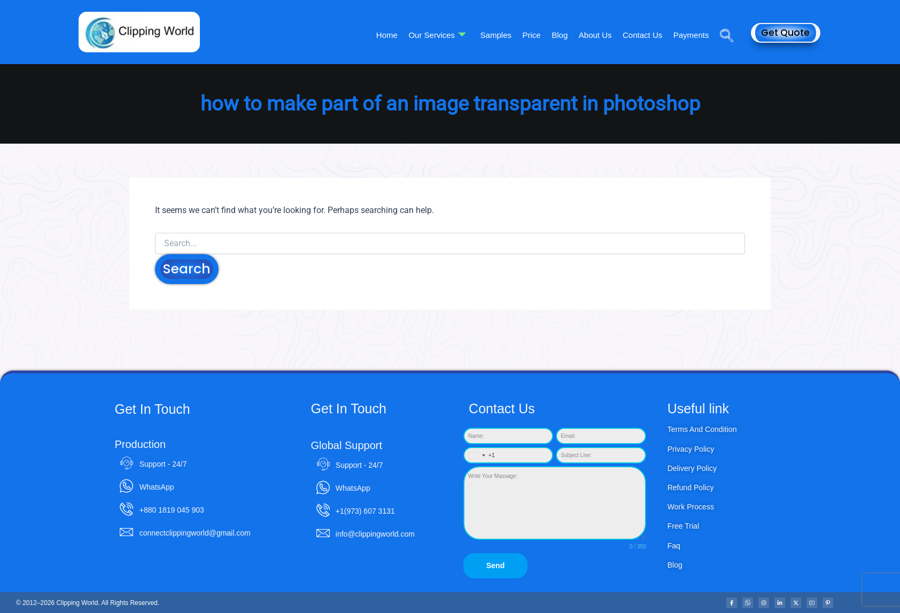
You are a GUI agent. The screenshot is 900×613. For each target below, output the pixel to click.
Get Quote (785, 32)
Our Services (439, 35)
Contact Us (643, 35)
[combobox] (479, 455)
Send (495, 566)
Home (389, 35)
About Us (595, 35)
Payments (691, 35)
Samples (497, 35)
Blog (561, 35)
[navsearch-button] (723, 20)
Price (533, 35)
